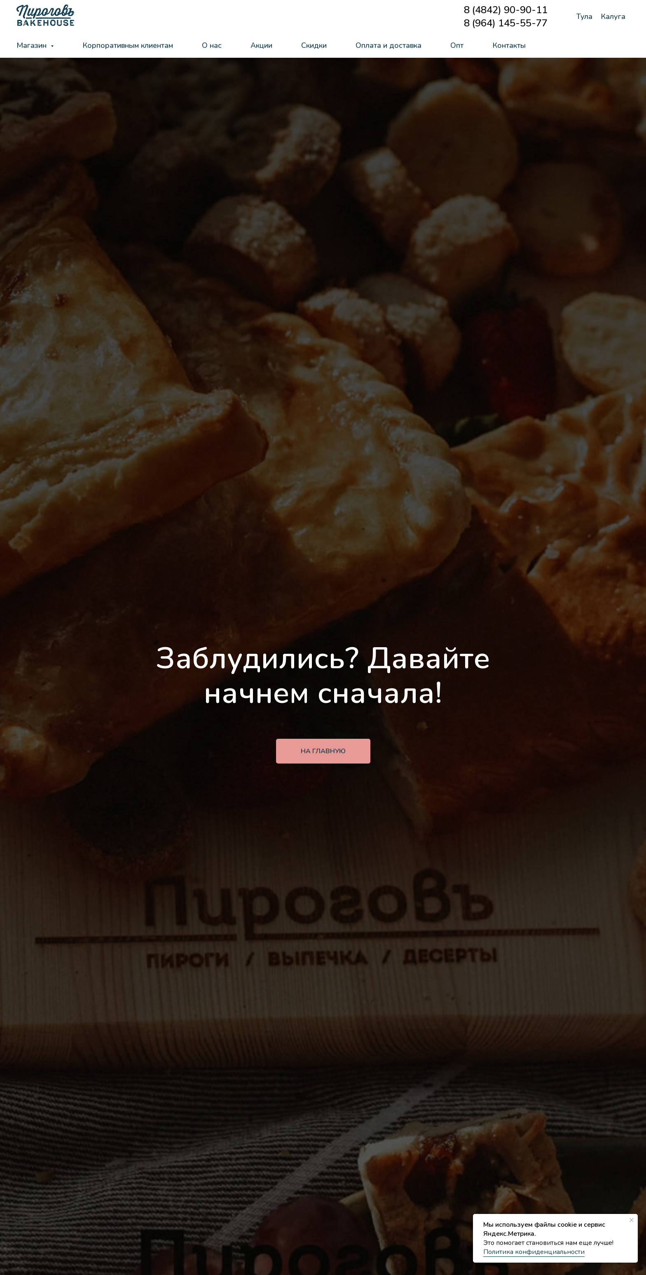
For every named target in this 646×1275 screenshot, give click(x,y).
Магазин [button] (32, 45)
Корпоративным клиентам (127, 45)
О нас (212, 45)
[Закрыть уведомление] (631, 1220)
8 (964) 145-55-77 (506, 23)
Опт (456, 45)
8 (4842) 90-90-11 (506, 9)
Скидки (314, 45)
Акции (261, 45)
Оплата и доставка (388, 45)
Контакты (509, 45)
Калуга (613, 16)
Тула (584, 16)
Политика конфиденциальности (534, 1251)
